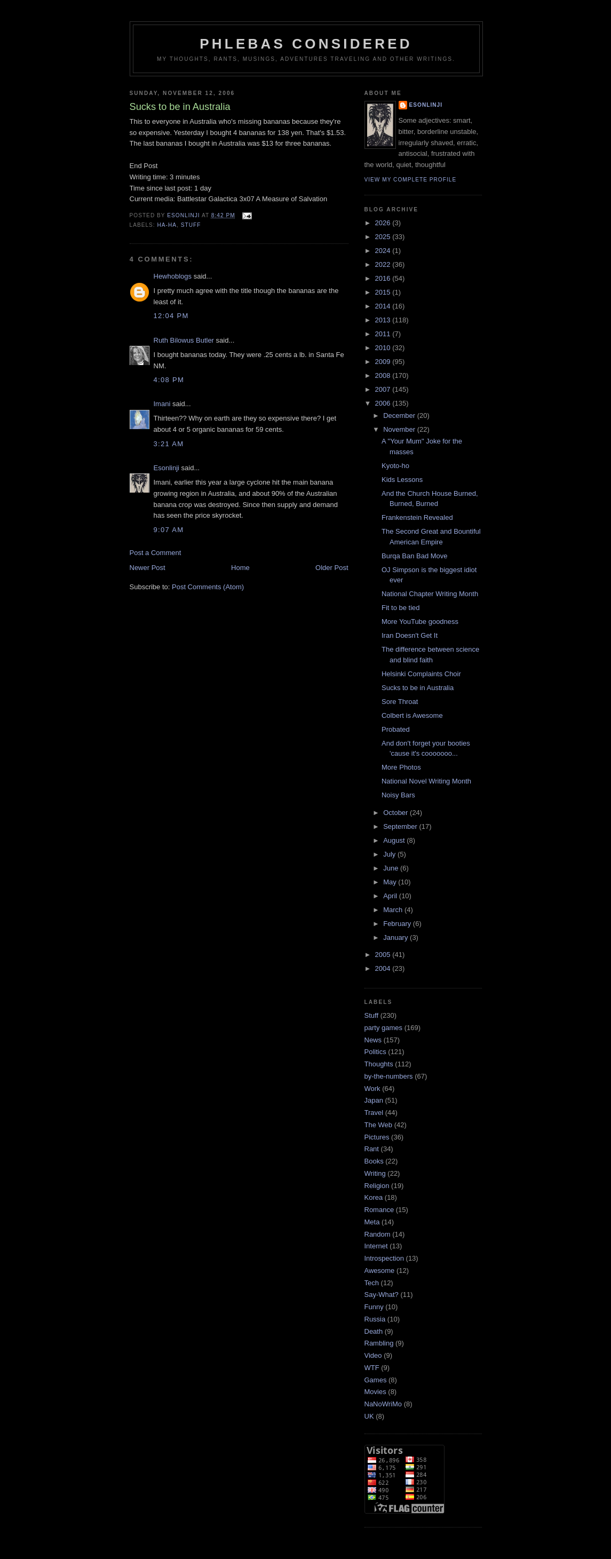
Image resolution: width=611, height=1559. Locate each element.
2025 (384, 237)
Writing (375, 1173)
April (391, 896)
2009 (384, 362)
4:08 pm (169, 380)
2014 (384, 306)
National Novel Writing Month (426, 781)
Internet (376, 1246)
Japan (373, 1100)
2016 (384, 278)
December (400, 415)
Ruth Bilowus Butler (184, 340)
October (396, 813)
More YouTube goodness (420, 622)
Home (240, 568)
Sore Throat (400, 702)
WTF (371, 1368)
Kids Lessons (402, 480)
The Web (378, 1125)
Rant (371, 1149)
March (393, 910)
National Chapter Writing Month (430, 594)
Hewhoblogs (173, 276)
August (395, 840)
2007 (384, 389)
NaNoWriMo (383, 1404)
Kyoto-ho (395, 466)
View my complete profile (410, 180)
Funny (374, 1307)
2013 (384, 320)
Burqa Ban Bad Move (415, 556)
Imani (162, 404)
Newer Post (147, 568)
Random (377, 1234)
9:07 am (169, 530)
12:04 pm (171, 316)
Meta (372, 1222)
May (390, 882)
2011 (384, 334)
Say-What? (381, 1295)
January (396, 937)
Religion (377, 1186)
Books (374, 1161)
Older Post (331, 568)
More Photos (401, 767)
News (373, 1040)
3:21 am (169, 444)
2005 (384, 955)
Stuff (191, 225)
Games (375, 1380)
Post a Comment (155, 553)
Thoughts (378, 1064)
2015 (384, 292)
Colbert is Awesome (412, 715)
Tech (371, 1283)
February (398, 924)
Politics (375, 1052)
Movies (375, 1392)
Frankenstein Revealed (417, 517)
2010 (384, 348)
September (401, 826)
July (390, 854)
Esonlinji (166, 468)
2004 (384, 968)
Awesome (379, 1271)
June (391, 868)
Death (373, 1331)
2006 (384, 403)
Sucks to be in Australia (418, 688)
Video (373, 1355)
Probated (396, 729)
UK (369, 1416)
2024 (384, 251)
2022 (384, 264)
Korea (373, 1197)
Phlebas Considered (306, 44)
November (400, 429)
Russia (375, 1319)
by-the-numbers (388, 1076)
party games (383, 1028)
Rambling (379, 1343)
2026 (384, 223)
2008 (384, 375)
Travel (374, 1113)
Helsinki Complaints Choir (421, 674)
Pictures (377, 1137)
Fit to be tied (401, 608)
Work (372, 1089)
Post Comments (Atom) (208, 587)
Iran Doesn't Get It (410, 635)
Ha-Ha (167, 225)
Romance (379, 1210)
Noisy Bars (398, 795)
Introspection (384, 1258)
